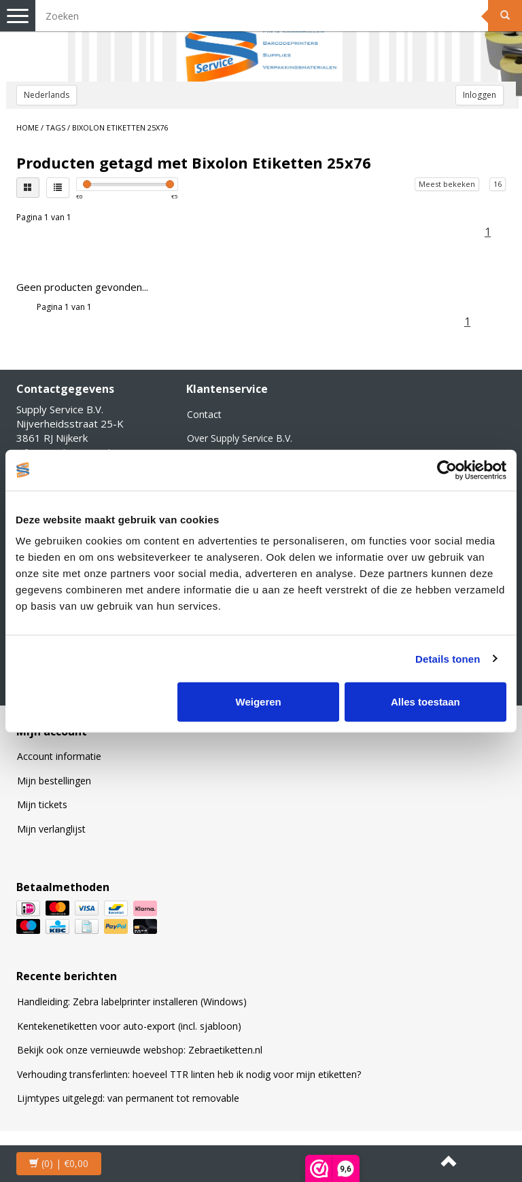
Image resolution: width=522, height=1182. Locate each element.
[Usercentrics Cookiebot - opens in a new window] (446, 469)
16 (497, 184)
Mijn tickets (42, 804)
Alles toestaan (425, 702)
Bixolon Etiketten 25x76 (120, 127)
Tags (55, 127)
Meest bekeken (447, 184)
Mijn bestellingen (54, 780)
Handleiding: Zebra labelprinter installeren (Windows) (132, 1001)
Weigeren (258, 702)
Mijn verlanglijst (51, 828)
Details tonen (447, 658)
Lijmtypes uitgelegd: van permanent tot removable (128, 1098)
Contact (204, 414)
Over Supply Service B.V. (239, 438)
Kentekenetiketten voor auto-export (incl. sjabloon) (129, 1026)
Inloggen (479, 95)
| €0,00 (58, 1163)
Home (27, 127)
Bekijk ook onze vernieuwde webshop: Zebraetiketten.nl (139, 1049)
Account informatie (59, 756)
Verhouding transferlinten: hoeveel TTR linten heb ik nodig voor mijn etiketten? (189, 1074)
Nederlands (46, 95)
